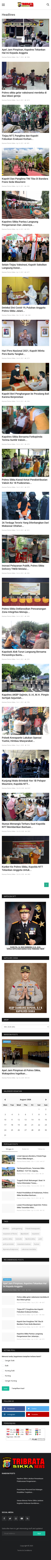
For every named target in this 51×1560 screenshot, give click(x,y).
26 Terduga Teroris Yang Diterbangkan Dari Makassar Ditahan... (25, 524)
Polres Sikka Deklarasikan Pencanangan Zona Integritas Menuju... (24, 610)
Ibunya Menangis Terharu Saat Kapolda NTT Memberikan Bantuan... (23, 825)
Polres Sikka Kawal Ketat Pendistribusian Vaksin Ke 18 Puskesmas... (24, 481)
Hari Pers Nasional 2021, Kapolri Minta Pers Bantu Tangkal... (23, 352)
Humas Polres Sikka (8, 57)
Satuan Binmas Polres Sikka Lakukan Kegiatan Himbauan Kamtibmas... (30, 1502)
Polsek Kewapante (33, 1228)
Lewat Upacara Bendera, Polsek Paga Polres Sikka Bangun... (31, 1157)
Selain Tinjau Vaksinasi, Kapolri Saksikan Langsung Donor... (24, 266)
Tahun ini (41, 1149)
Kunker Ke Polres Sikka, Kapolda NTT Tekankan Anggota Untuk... (22, 868)
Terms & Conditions (24, 1550)
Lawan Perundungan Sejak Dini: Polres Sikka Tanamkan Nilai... (32, 1206)
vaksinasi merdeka (29, 1249)
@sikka (6, 1228)
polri (40, 1239)
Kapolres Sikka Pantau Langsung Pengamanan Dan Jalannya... (20, 223)
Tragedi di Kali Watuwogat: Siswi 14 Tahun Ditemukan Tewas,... (31, 1181)
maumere (35, 1234)
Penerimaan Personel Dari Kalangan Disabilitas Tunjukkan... (29, 1491)
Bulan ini (25, 1149)
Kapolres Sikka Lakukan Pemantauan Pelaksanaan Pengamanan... (30, 1480)
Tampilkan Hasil (18, 1388)
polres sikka (7, 1239)
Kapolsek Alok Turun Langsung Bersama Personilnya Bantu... (24, 653)
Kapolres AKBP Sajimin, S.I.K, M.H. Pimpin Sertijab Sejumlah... (25, 696)
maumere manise (24, 1244)
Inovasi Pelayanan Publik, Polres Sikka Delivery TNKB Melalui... (23, 567)
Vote (5, 1388)
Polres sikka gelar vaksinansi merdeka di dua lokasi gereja (24, 94)
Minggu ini (9, 1149)
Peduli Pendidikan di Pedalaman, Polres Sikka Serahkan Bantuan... (32, 1194)
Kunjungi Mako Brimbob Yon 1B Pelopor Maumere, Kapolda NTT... (24, 782)
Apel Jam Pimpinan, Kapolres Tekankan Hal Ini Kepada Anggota (23, 51)
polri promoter (8, 1244)
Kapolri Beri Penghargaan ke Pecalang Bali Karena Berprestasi (25, 395)
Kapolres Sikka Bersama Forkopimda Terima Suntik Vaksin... (22, 438)
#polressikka (30, 1239)
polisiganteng (17, 1228)
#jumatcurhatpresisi (10, 1249)
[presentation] (40, 1043)
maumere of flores (10, 1234)
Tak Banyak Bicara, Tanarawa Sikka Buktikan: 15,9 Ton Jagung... (30, 1169)
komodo (19, 1239)
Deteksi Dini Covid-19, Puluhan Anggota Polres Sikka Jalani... (23, 309)
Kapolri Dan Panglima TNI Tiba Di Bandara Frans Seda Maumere (25, 180)
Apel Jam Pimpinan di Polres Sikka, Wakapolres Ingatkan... (21, 1072)
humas (36, 1244)
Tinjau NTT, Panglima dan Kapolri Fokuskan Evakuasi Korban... (20, 137)
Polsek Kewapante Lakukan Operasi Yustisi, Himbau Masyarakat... (21, 739)
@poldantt (24, 1234)
